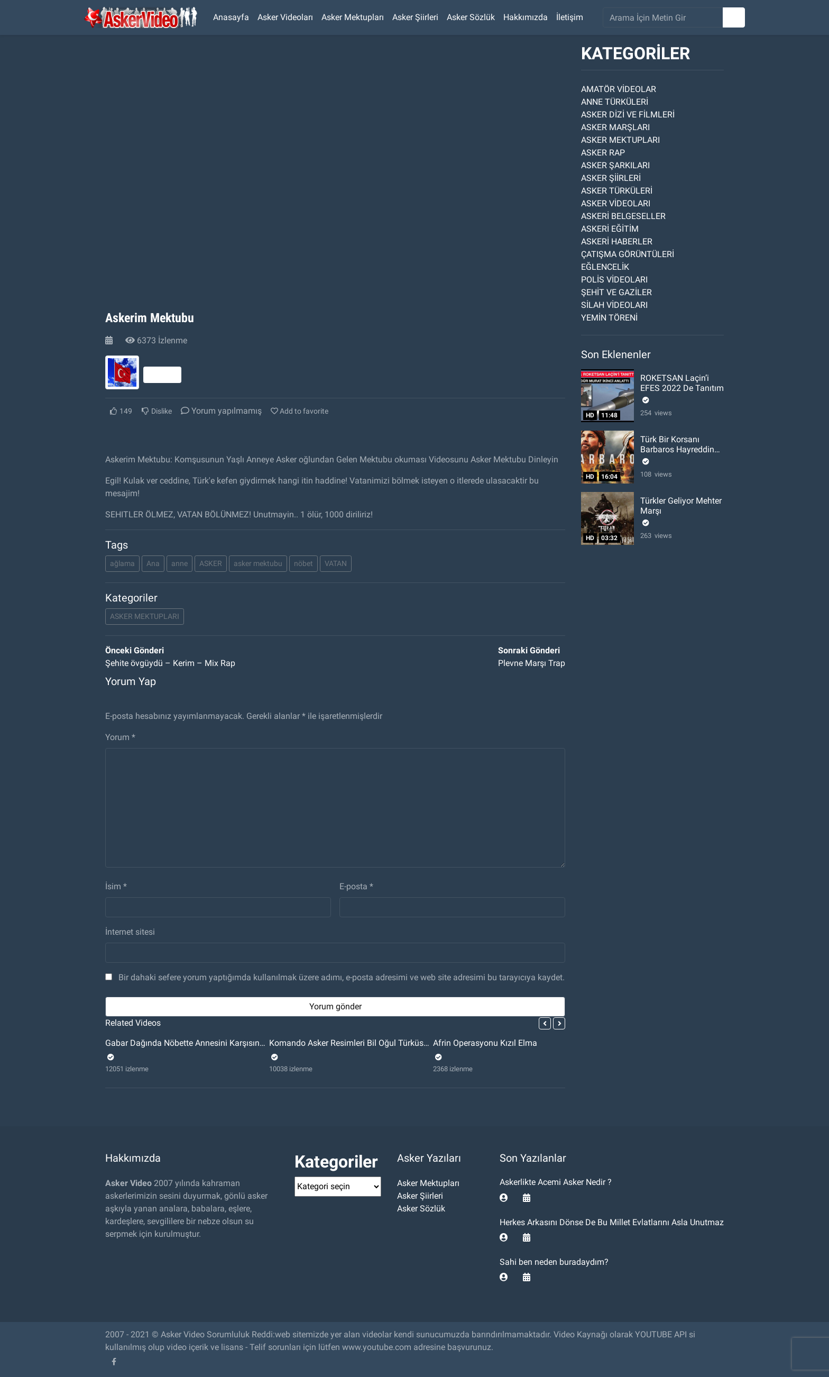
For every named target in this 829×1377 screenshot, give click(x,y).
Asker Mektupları (352, 17)
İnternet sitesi (130, 932)
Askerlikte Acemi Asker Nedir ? (556, 1182)
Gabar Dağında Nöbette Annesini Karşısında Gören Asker (210, 1043)
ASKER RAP (603, 153)
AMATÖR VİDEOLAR (618, 89)
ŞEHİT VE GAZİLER (616, 292)
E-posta (356, 886)
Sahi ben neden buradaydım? (554, 1262)
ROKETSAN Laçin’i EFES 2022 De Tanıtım (682, 383)
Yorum (120, 737)
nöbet (303, 563)
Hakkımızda (525, 17)
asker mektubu (258, 563)
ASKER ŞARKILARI (615, 165)
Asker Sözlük (471, 17)
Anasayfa (231, 17)
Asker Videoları (285, 17)
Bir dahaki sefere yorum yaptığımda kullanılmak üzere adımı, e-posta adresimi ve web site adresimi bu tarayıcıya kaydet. (341, 977)
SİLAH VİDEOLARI (614, 305)
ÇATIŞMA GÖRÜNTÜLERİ (627, 254)
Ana (153, 563)
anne (179, 563)
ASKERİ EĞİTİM (610, 229)
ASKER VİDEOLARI (615, 203)
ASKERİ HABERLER (616, 241)
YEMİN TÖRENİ (609, 318)
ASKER (210, 563)
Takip (162, 374)
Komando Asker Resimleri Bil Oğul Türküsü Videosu (364, 1043)
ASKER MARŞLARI (615, 127)
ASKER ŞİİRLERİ (611, 178)
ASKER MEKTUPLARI (144, 616)
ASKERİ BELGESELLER (623, 216)
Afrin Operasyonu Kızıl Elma (485, 1043)
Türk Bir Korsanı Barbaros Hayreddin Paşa (677, 449)
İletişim (569, 17)
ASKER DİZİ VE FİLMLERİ (628, 115)
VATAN (336, 563)
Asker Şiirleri (415, 17)
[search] (663, 17)
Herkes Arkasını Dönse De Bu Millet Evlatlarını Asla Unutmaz (612, 1222)
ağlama (122, 563)
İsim (116, 886)
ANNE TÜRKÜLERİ (614, 102)
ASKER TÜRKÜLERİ (616, 191)
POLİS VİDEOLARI (614, 280)
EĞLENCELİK (605, 267)
